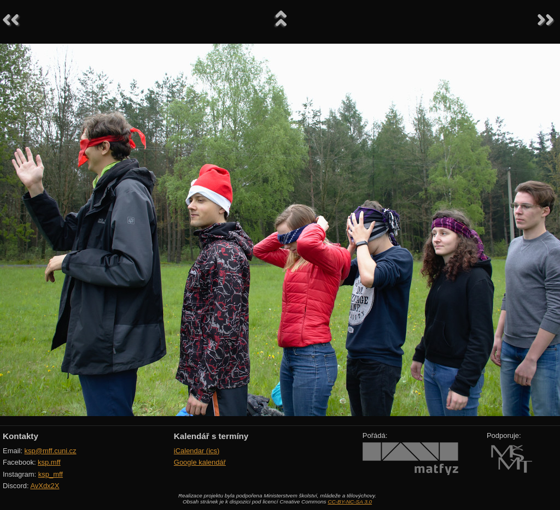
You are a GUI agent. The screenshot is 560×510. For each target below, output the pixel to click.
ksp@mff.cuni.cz (51, 451)
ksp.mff (49, 462)
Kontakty (20, 436)
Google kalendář (200, 462)
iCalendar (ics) (197, 451)
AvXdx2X (44, 486)
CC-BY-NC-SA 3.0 (350, 502)
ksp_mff (50, 474)
